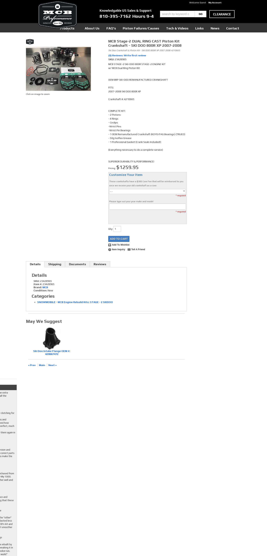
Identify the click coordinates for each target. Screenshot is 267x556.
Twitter (106, 508)
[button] (183, 14)
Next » (52, 365)
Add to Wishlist (120, 245)
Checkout (196, 42)
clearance (222, 14)
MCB (45, 287)
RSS (104, 515)
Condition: (40, 290)
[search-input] (177, 14)
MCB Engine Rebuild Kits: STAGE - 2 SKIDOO (85, 302)
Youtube (106, 511)
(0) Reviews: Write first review (127, 55)
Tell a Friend (138, 249)
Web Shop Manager (169, 547)
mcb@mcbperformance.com (208, 528)
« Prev (32, 365)
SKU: (111, 59)
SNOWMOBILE (46, 302)
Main (42, 365)
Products (116, 27)
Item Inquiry (118, 249)
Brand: (38, 287)
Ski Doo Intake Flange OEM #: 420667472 (51, 353)
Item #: (38, 284)
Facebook (107, 504)
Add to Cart (119, 238)
